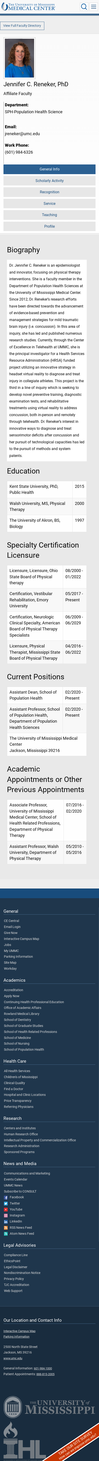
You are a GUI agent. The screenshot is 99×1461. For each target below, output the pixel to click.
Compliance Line (16, 1255)
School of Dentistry (17, 1020)
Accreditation (13, 990)
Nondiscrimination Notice (22, 1273)
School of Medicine (17, 1038)
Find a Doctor (13, 1089)
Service (49, 203)
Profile (49, 226)
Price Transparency (18, 1101)
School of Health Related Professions (30, 1032)
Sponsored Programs (19, 1152)
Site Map (10, 963)
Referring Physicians (18, 1107)
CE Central (11, 921)
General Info (50, 169)
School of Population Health (24, 1050)
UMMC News (13, 1185)
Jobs (7, 945)
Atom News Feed (19, 1234)
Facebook (14, 1197)
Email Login (12, 927)
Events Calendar (15, 1179)
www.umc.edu (12, 1358)
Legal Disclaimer (15, 1267)
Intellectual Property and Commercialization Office (40, 1140)
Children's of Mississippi (21, 1077)
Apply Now (11, 996)
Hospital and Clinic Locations (25, 1095)
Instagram (14, 1215)
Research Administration (21, 1146)
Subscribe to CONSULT (20, 1191)
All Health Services (17, 1071)
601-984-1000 (43, 1368)
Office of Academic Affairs (22, 1008)
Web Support (13, 1291)
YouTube (13, 1209)
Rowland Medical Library (21, 1014)
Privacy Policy (14, 1279)
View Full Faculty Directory (22, 26)
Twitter (12, 1203)
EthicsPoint (12, 1261)
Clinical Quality (14, 1083)
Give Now (11, 933)
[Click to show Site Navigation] (93, 7)
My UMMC (11, 951)
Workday (10, 969)
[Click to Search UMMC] (84, 7)
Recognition (49, 192)
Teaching (49, 215)
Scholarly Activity (49, 181)
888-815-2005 (45, 1374)
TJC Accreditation (16, 1285)
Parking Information (18, 957)
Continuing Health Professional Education (34, 1002)
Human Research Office (21, 1134)
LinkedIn (13, 1221)
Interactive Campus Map (21, 939)
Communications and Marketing (27, 1173)
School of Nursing (16, 1044)
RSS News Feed (18, 1228)
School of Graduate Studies (23, 1026)
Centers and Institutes (20, 1128)
